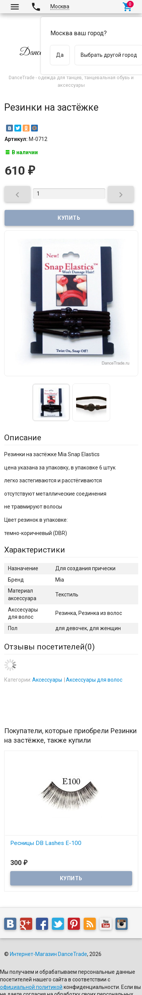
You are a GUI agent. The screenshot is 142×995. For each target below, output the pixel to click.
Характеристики (34, 549)
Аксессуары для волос (94, 680)
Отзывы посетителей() (49, 646)
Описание (22, 437)
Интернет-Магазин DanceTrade (48, 954)
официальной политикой (31, 987)
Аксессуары (47, 680)
